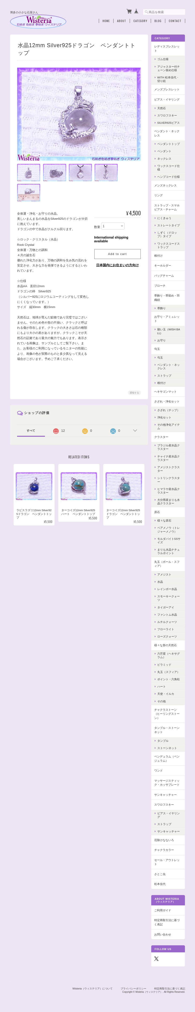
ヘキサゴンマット (166, 390)
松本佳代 (161, 883)
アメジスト (165, 573)
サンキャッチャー (166, 794)
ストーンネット (168, 747)
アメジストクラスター (169, 468)
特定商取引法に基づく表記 (168, 921)
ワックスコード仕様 (169, 167)
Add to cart (117, 253)
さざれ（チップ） (169, 409)
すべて (31, 430)
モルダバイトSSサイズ (168, 540)
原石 (158, 511)
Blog (158, 20)
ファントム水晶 (168, 614)
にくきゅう (165, 217)
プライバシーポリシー (133, 987)
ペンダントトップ (169, 143)
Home (106, 20)
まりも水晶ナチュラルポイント (169, 551)
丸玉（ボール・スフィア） (168, 563)
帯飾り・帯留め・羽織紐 (168, 297)
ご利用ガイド (163, 909)
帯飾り (162, 307)
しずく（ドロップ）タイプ (168, 234)
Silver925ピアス (169, 122)
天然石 (162, 107)
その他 (162, 700)
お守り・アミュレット (168, 318)
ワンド (159, 770)
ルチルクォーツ (168, 621)
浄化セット (165, 416)
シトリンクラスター (169, 479)
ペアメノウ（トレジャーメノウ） (169, 529)
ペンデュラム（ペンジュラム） (168, 758)
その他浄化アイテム (169, 426)
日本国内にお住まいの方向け (117, 265)
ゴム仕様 (164, 58)
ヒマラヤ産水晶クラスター (169, 490)
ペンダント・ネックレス (168, 132)
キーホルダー (163, 265)
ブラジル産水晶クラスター (169, 446)
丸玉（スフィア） (169, 671)
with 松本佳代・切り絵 (169, 78)
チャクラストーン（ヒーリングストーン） (168, 713)
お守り (162, 339)
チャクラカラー (165, 849)
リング (159, 194)
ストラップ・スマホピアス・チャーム (168, 206)
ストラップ (165, 375)
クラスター (162, 436)
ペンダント (165, 150)
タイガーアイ (166, 606)
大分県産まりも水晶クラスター (169, 501)
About (121, 20)
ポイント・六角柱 (169, 678)
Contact (175, 20)
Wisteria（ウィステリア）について (93, 987)
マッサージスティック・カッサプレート (168, 782)
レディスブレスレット (168, 48)
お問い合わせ (163, 933)
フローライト (166, 628)
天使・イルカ (166, 693)
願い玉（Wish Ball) (169, 330)
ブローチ (161, 284)
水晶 (161, 581)
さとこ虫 (161, 873)
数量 (97, 226)
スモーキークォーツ (169, 597)
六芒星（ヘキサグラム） (169, 655)
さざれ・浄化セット (168, 400)
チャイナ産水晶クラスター (169, 457)
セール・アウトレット (168, 861)
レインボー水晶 (168, 588)
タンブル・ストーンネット (168, 729)
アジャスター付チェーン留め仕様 (169, 68)
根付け (159, 255)
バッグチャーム (165, 275)
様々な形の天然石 (166, 644)
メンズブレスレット (168, 88)
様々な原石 (165, 519)
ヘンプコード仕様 (169, 176)
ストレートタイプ (169, 224)
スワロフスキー (168, 114)
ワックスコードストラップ (169, 244)
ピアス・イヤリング (168, 98)
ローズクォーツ (168, 635)
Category (140, 20)
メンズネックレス (166, 184)
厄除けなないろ (165, 839)
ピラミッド (165, 663)
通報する (134, 392)
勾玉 (158, 348)
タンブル (164, 740)
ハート (162, 686)
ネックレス (165, 158)
